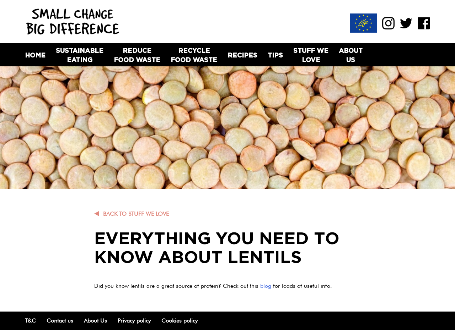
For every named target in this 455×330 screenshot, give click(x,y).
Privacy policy (134, 320)
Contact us (60, 320)
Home (35, 55)
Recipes (242, 55)
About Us (351, 55)
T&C (30, 320)
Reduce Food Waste (137, 55)
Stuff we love (310, 55)
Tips (275, 55)
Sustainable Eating (79, 55)
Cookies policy (179, 320)
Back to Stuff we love (136, 213)
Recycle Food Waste (194, 55)
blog (266, 285)
